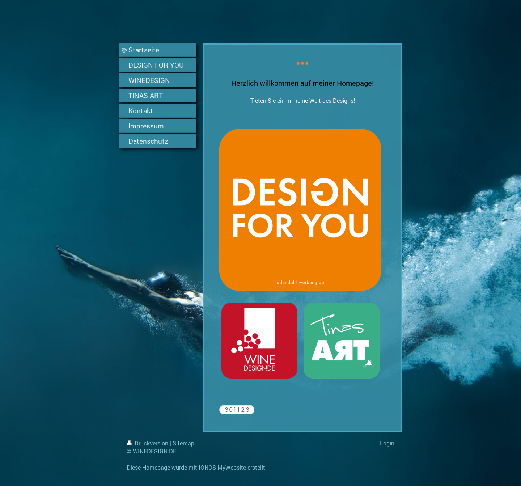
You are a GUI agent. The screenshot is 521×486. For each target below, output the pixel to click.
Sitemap (183, 443)
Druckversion (148, 443)
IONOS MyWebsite (222, 467)
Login (387, 443)
